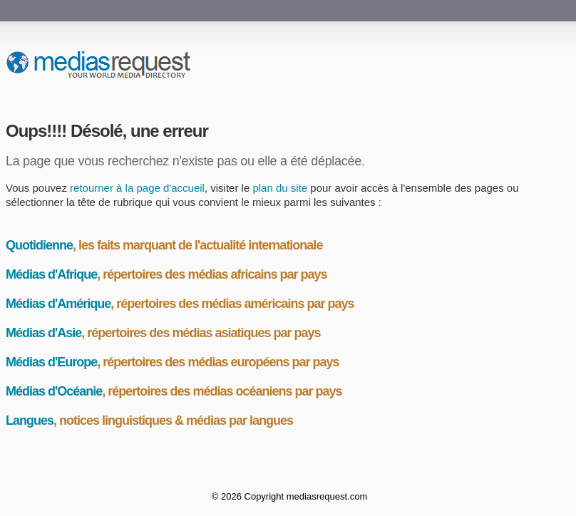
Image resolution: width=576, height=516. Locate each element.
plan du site (279, 188)
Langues (29, 420)
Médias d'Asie (43, 333)
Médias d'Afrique (51, 274)
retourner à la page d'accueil (137, 188)
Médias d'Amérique (58, 303)
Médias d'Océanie (54, 391)
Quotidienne (39, 245)
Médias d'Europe (51, 362)
